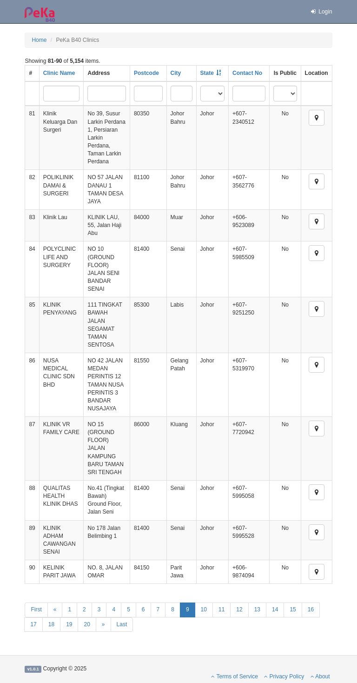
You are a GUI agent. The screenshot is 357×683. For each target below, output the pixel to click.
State (207, 73)
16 (311, 609)
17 (33, 624)
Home (39, 40)
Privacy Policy (284, 676)
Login (321, 11)
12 (239, 609)
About (320, 676)
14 (275, 609)
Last (122, 624)
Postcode (146, 73)
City (176, 73)
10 (204, 609)
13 (257, 609)
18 (51, 624)
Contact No (247, 73)
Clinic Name (59, 73)
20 (87, 624)
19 (69, 624)
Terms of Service (234, 676)
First (36, 609)
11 (221, 609)
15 (293, 609)
